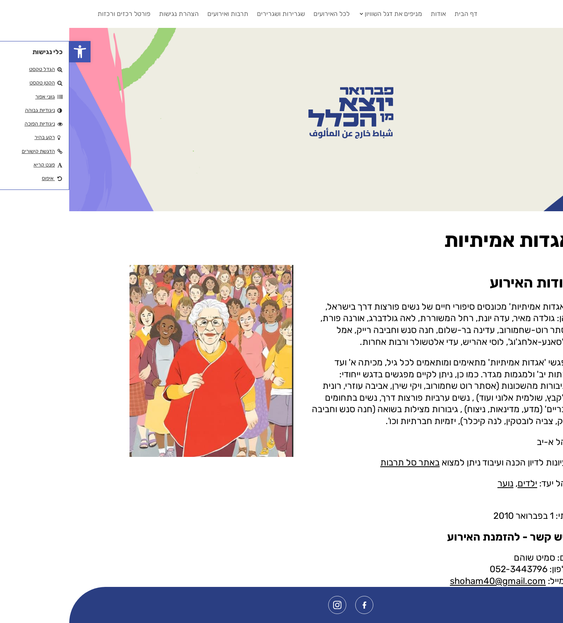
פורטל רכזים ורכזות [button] (54, 14)
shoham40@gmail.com (429, 580)
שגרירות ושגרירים (212, 14)
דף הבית (396, 14)
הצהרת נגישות (109, 14)
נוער (436, 483)
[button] (10, 51)
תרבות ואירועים (158, 14)
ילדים (458, 483)
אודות (369, 14)
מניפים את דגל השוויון (324, 14)
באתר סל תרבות (340, 462)
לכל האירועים (262, 14)
